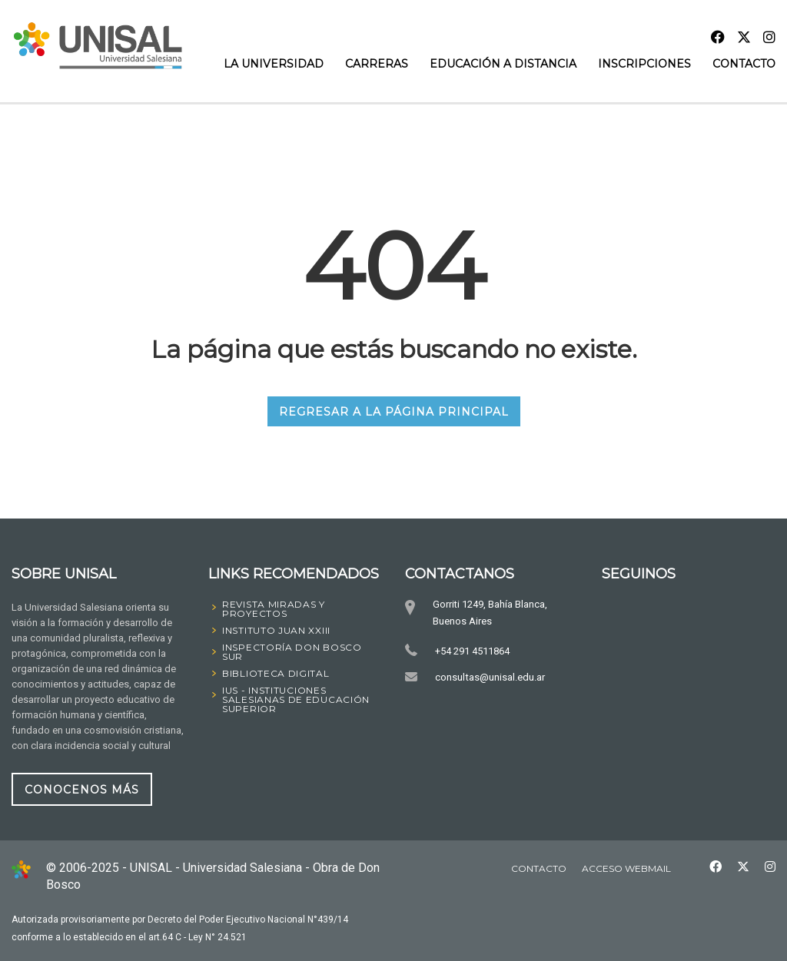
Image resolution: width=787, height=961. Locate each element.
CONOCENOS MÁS (82, 790)
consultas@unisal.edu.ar (489, 677)
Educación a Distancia (503, 64)
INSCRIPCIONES (644, 64)
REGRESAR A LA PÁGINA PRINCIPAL (394, 412)
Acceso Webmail (626, 868)
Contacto (743, 64)
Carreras (376, 64)
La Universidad (274, 64)
